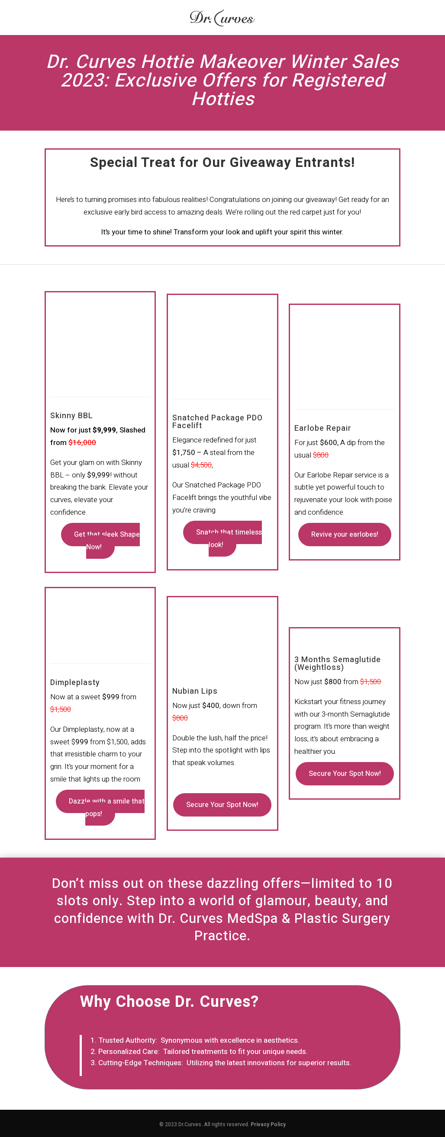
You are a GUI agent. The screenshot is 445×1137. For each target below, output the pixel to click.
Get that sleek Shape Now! (107, 540)
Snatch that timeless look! (229, 538)
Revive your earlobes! (344, 534)
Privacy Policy (268, 1124)
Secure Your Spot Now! (222, 805)
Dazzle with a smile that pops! (107, 807)
